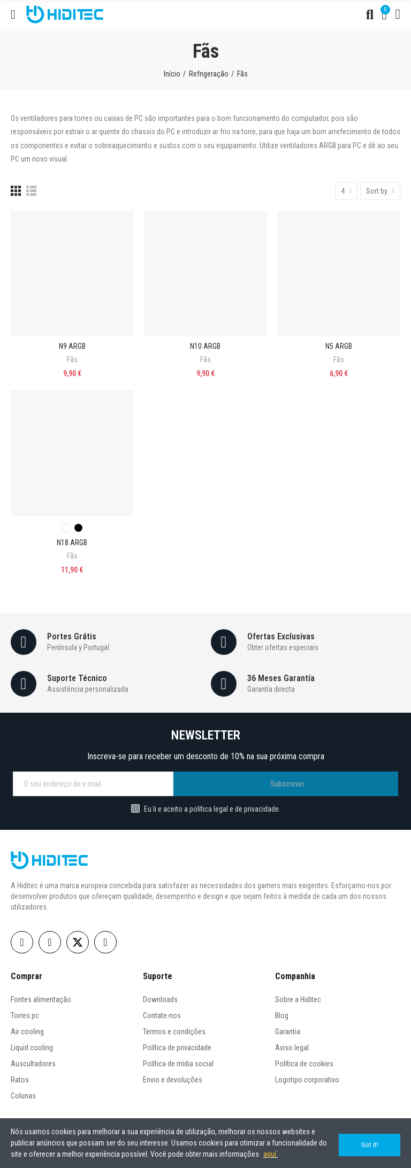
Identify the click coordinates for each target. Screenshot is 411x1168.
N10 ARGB (205, 346)
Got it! (369, 1143)
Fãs (72, 359)
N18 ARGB (72, 542)
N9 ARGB (72, 346)
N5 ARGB (338, 346)
